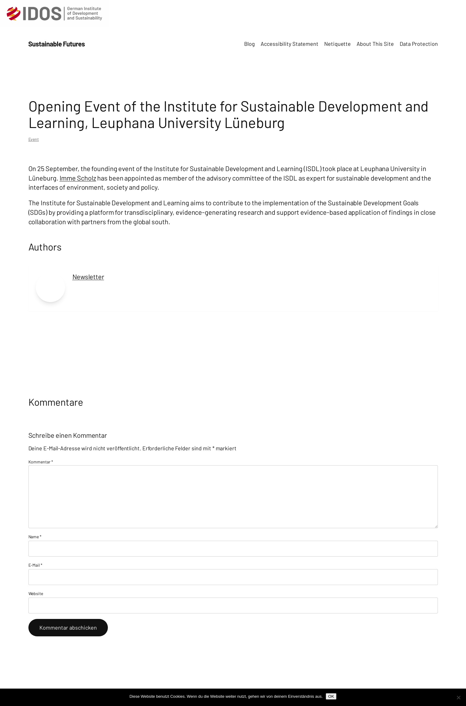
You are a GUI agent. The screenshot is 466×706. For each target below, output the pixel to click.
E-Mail (35, 565)
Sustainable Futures (56, 44)
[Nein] (458, 697)
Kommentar (40, 461)
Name (35, 536)
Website (35, 593)
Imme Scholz (78, 178)
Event (33, 139)
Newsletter (88, 276)
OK (331, 696)
